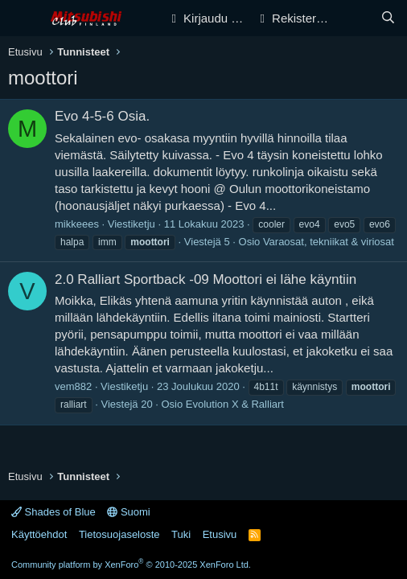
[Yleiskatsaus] (356, 18)
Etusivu (220, 534)
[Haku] (388, 18)
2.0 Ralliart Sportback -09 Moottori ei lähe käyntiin (205, 279)
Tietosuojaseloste (119, 534)
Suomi (128, 512)
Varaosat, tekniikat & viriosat (328, 242)
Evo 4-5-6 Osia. (102, 116)
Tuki (181, 534)
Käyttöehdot (39, 534)
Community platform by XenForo (131, 564)
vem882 (73, 386)
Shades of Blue (53, 512)
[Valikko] (22, 18)
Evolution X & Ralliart (235, 404)
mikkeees (77, 224)
